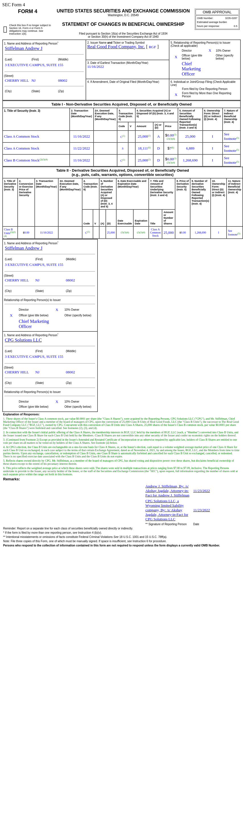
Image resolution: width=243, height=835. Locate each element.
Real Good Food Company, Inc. (116, 46)
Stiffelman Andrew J (23, 48)
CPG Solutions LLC (23, 340)
